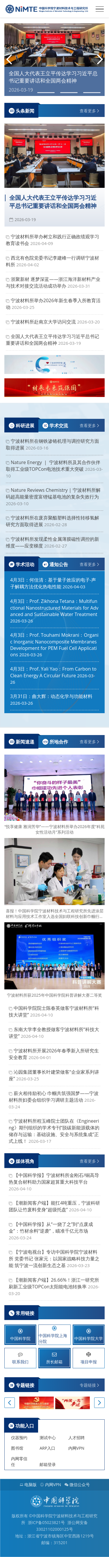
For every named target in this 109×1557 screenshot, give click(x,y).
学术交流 (55, 425)
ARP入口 (47, 1448)
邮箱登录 (48, 1464)
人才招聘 (76, 1437)
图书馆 (17, 1448)
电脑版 (28, 1484)
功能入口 (21, 1425)
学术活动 (21, 564)
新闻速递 (21, 741)
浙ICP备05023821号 (46, 1522)
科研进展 (21, 425)
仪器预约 (19, 1437)
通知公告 (55, 564)
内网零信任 (19, 1461)
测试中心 (48, 1437)
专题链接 (21, 1385)
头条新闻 (21, 110)
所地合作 (55, 741)
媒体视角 (21, 1161)
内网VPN (76, 1448)
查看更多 (88, 110)
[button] (9, 60)
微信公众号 (77, 1484)
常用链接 (21, 1313)
